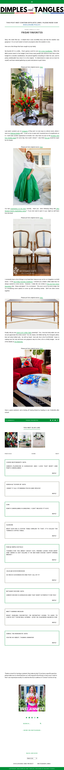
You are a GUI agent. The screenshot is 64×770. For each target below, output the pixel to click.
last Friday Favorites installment (23, 281)
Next (57, 453)
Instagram (25, 131)
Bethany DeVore (13, 591)
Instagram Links (44, 763)
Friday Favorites (32, 420)
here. (41, 67)
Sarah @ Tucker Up (14, 484)
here (41, 147)
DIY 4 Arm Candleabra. (46, 51)
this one (47, 138)
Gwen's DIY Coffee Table (23, 332)
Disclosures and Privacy (23, 763)
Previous (8, 453)
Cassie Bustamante (14, 462)
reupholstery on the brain (18, 208)
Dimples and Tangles (27, 768)
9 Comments (10, 420)
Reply (54, 473)
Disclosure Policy (31, 25)
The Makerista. (18, 341)
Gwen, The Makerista (14, 633)
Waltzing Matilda (15, 133)
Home (34, 453)
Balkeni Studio (49, 768)
